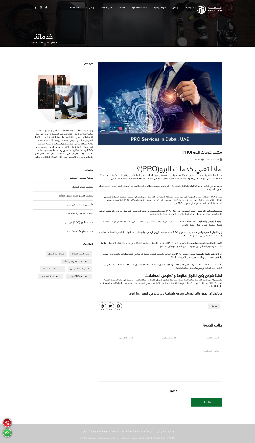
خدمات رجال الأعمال (82, 187)
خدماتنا (122, 8)
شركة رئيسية (160, 8)
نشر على (214, 306)
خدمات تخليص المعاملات (80, 213)
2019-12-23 (214, 159)
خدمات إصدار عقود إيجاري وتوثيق (75, 195)
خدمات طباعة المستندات (80, 231)
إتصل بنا (90, 8)
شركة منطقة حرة (139, 8)
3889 (199, 159)
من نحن (176, 8)
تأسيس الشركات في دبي (80, 204)
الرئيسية (190, 8)
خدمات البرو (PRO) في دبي (78, 222)
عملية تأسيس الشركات (81, 178)
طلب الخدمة (106, 8)
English (74, 8)
